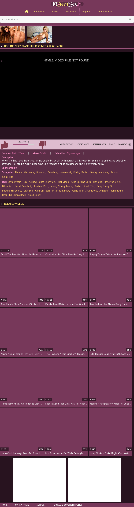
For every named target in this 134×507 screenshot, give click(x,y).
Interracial (65, 172)
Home (4, 505)
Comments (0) (124, 144)
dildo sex (7, 186)
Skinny (113, 172)
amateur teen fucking (111, 190)
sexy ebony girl (105, 186)
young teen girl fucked (84, 190)
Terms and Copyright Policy (67, 505)
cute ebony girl (47, 181)
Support (40, 505)
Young (93, 172)
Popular (87, 11)
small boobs (34, 195)
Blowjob (40, 172)
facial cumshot (23, 186)
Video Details (66, 144)
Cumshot (52, 172)
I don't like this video (42, 144)
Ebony (18, 172)
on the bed (30, 181)
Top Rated (70, 11)
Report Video (82, 144)
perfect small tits (84, 186)
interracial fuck (60, 190)
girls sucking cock (81, 181)
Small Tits (7, 176)
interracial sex (113, 181)
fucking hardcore (11, 190)
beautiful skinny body (14, 195)
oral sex (28, 190)
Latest (55, 11)
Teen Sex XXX (105, 11)
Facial (84, 172)
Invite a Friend (21, 505)
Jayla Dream (14, 181)
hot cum (98, 181)
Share (112, 144)
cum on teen (42, 190)
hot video (63, 181)
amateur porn (41, 186)
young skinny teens (61, 186)
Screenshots (99, 144)
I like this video (4, 144)
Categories (40, 11)
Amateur (103, 172)
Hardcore (29, 172)
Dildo (76, 172)
